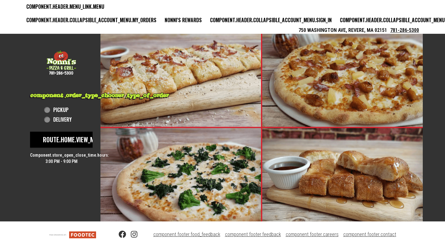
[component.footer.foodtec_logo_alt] (72, 234)
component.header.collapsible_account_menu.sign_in (271, 20)
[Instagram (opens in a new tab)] (131, 234)
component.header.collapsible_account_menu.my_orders (91, 20)
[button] (61, 62)
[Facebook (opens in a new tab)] (118, 234)
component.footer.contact (369, 234)
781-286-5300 (404, 30)
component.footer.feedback (253, 234)
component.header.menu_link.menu (65, 6)
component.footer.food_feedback (186, 234)
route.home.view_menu (73, 139)
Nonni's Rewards (183, 20)
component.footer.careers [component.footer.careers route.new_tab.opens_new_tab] (312, 234)
